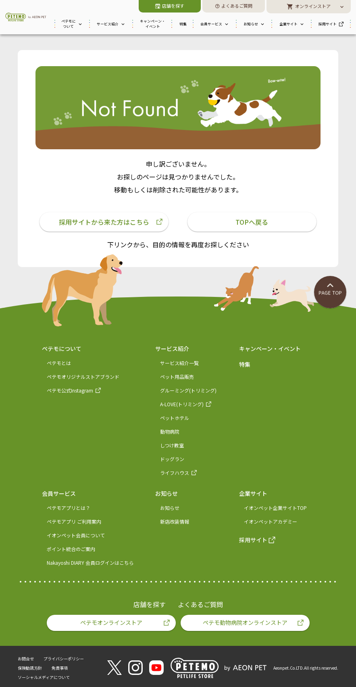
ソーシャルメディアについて (44, 677)
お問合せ (26, 659)
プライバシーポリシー (64, 659)
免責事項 (60, 668)
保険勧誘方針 (30, 668)
